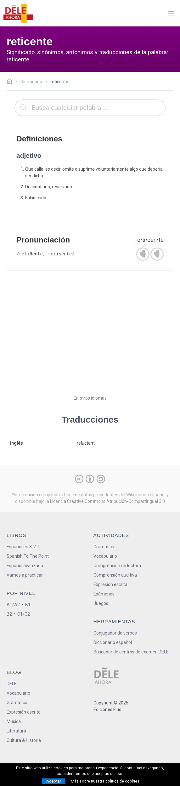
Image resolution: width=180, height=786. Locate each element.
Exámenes (104, 593)
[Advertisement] (90, 328)
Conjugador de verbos (115, 632)
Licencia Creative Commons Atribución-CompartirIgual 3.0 (107, 501)
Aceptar (53, 781)
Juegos (100, 603)
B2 (9, 614)
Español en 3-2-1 (23, 546)
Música (14, 721)
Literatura (16, 730)
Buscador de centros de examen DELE (131, 651)
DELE (12, 683)
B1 (28, 604)
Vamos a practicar (25, 575)
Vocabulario (105, 556)
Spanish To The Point (28, 556)
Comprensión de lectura (117, 565)
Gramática (103, 546)
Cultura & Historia (24, 740)
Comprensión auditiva (115, 575)
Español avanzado (25, 565)
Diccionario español (112, 642)
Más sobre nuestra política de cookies (105, 781)
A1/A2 (13, 604)
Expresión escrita (110, 584)
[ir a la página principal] (18, 13)
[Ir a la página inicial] (11, 82)
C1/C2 (23, 614)
